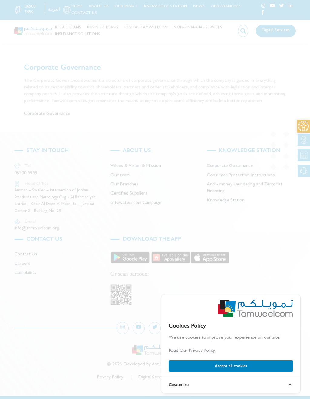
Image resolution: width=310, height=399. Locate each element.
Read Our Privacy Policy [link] (192, 350)
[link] (303, 126)
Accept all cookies (231, 365)
